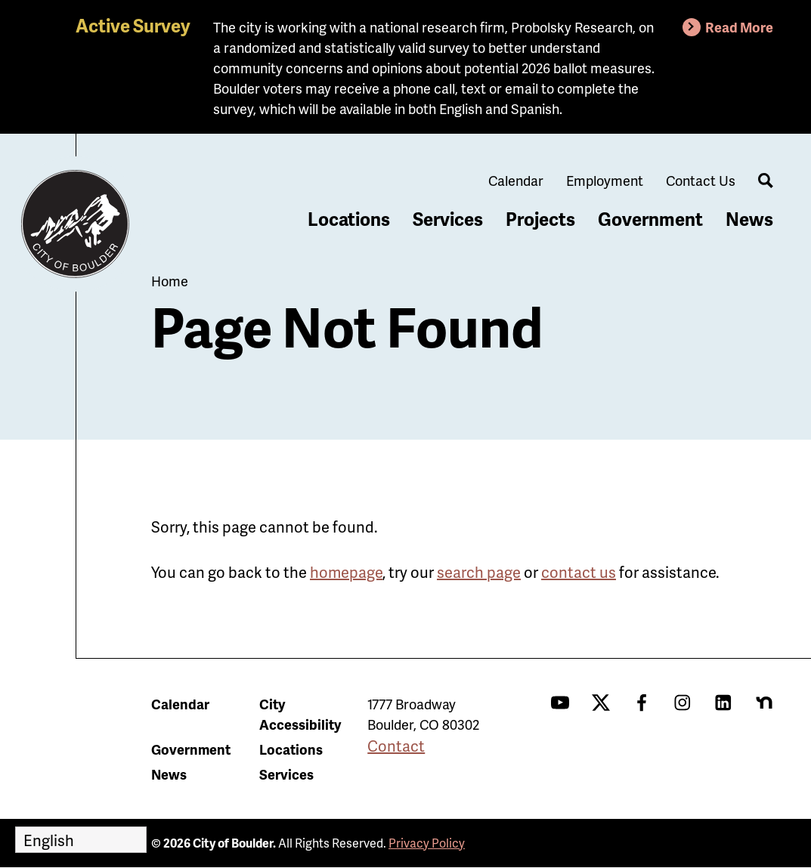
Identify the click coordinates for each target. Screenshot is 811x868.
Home (169, 280)
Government (650, 218)
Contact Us (700, 180)
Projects (540, 218)
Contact (396, 745)
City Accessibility (300, 714)
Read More (739, 26)
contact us (578, 571)
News (749, 218)
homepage (346, 571)
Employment (604, 180)
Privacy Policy (426, 842)
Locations (349, 218)
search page (479, 571)
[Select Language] (81, 839)
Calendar (515, 180)
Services (448, 218)
